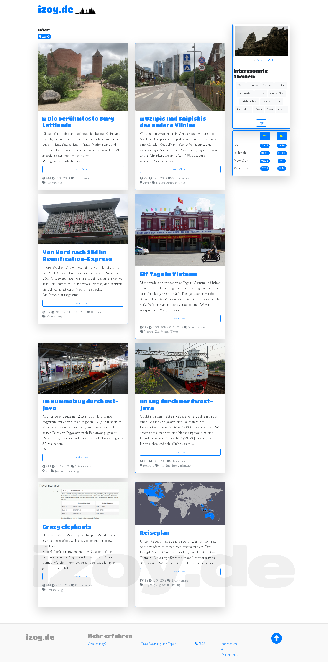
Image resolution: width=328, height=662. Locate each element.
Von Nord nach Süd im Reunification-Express (77, 255)
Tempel (268, 85)
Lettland (51, 183)
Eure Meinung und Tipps (158, 644)
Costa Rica (277, 93)
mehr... (282, 109)
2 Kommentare (180, 178)
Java (48, 471)
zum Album (83, 169)
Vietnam (51, 317)
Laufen (281, 85)
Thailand (52, 590)
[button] (44, 77)
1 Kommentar (82, 178)
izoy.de (55, 9)
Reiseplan (154, 533)
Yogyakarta (148, 466)
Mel (48, 178)
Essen (174, 466)
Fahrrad (174, 332)
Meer (270, 109)
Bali (279, 101)
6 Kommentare (83, 467)
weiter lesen (83, 303)
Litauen (160, 183)
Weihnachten (249, 101)
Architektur (172, 183)
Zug (60, 183)
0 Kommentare (99, 312)
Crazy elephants (66, 527)
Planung (175, 585)
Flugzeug (149, 585)
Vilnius (147, 183)
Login (261, 123)
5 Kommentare (196, 328)
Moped (165, 332)
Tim (48, 312)
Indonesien (67, 471)
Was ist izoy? (96, 644)
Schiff (165, 585)
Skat (240, 85)
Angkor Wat (265, 60)
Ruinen (260, 93)
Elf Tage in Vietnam (168, 274)
